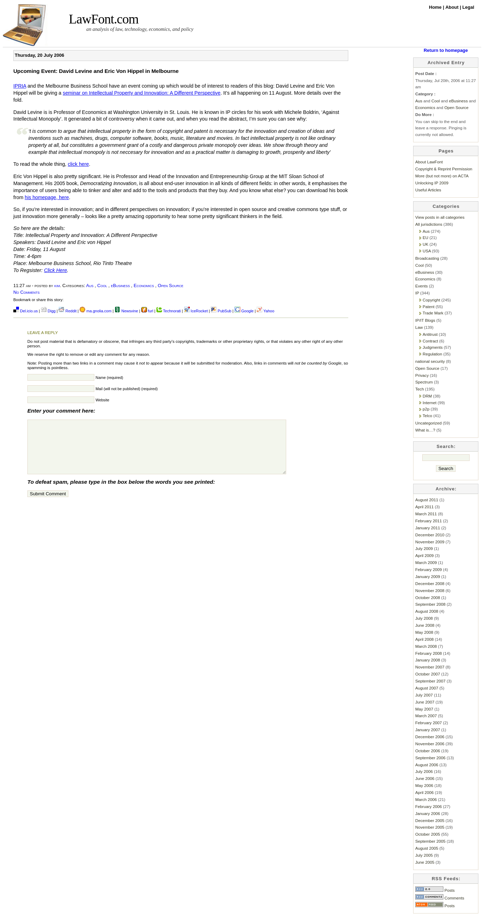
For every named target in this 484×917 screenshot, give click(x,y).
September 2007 (430, 681)
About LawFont (429, 161)
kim (57, 285)
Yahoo (265, 311)
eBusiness (120, 285)
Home (436, 7)
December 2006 (429, 736)
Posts (435, 890)
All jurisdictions (428, 224)
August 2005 (426, 848)
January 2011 (427, 527)
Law (419, 327)
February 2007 (428, 722)
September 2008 (430, 604)
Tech (419, 389)
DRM (427, 396)
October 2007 (427, 674)
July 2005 (424, 855)
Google (244, 311)
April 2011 (424, 506)
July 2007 (424, 695)
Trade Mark (433, 313)
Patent (429, 306)
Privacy (422, 375)
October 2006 (427, 750)
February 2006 (428, 806)
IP (417, 293)
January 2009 (427, 576)
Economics (144, 285)
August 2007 (426, 688)
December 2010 (429, 534)
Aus (89, 285)
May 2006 (424, 785)
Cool (102, 285)
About (452, 7)
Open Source (170, 285)
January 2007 (427, 729)
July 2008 (424, 618)
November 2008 (429, 590)
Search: (446, 446)
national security (430, 361)
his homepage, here (47, 197)
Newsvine (126, 311)
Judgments (433, 347)
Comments (439, 898)
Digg (48, 311)
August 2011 (426, 499)
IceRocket (196, 311)
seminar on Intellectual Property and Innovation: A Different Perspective (142, 93)
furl (147, 311)
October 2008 (427, 597)
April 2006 (424, 792)
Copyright (431, 300)
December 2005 (429, 820)
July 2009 (424, 548)
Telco (427, 415)
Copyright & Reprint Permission (443, 169)
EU (425, 237)
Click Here (55, 270)
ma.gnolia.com (96, 311)
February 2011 (428, 520)
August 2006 (426, 764)
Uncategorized (428, 423)
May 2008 (424, 632)
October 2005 (427, 834)
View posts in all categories (439, 217)
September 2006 (430, 757)
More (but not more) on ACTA (442, 176)
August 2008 (426, 611)
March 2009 (426, 562)
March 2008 (426, 646)
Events (421, 286)
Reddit (67, 311)
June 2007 (424, 702)
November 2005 (429, 827)
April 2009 (424, 555)
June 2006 (424, 778)
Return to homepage (446, 50)
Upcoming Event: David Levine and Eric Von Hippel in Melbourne (96, 71)
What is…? (425, 430)
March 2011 (426, 513)
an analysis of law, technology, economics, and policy (139, 29)
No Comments (26, 292)
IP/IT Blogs (425, 320)
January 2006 (427, 813)
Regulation (432, 354)
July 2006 (424, 771)
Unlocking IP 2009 (431, 183)
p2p (426, 409)
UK (425, 244)
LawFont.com (104, 19)
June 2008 (424, 625)
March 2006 (426, 799)
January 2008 (427, 660)
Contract (430, 341)
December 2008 (429, 583)
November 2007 (429, 667)
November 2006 (429, 743)
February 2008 (428, 653)
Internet (430, 402)
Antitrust (430, 334)
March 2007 (426, 715)
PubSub (221, 311)
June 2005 (424, 862)
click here (78, 164)
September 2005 (430, 841)
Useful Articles (428, 190)
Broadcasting (427, 258)
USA (427, 251)
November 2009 (429, 541)
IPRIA (19, 86)
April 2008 (424, 639)
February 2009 (428, 569)
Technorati (168, 311)
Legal (468, 7)
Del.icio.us (25, 311)
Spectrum (424, 382)
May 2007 (424, 709)
